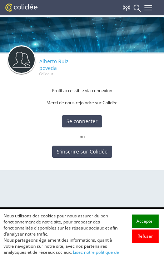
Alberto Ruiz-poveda (54, 64)
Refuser (145, 243)
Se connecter (82, 121)
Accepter (145, 228)
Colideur (46, 73)
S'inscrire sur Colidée (82, 151)
